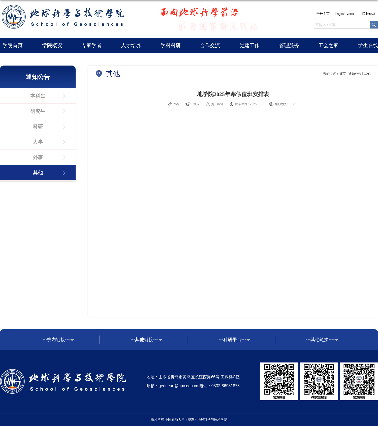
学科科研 (171, 45)
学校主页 (323, 14)
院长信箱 (368, 14)
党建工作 (249, 45)
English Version (346, 14)
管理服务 (289, 45)
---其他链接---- (320, 339)
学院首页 (13, 45)
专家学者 (91, 45)
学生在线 (368, 45)
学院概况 (52, 45)
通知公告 (354, 74)
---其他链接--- (144, 339)
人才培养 (131, 45)
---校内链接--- (56, 339)
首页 (342, 74)
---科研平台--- (232, 339)
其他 (367, 74)
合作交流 (210, 45)
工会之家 (328, 45)
